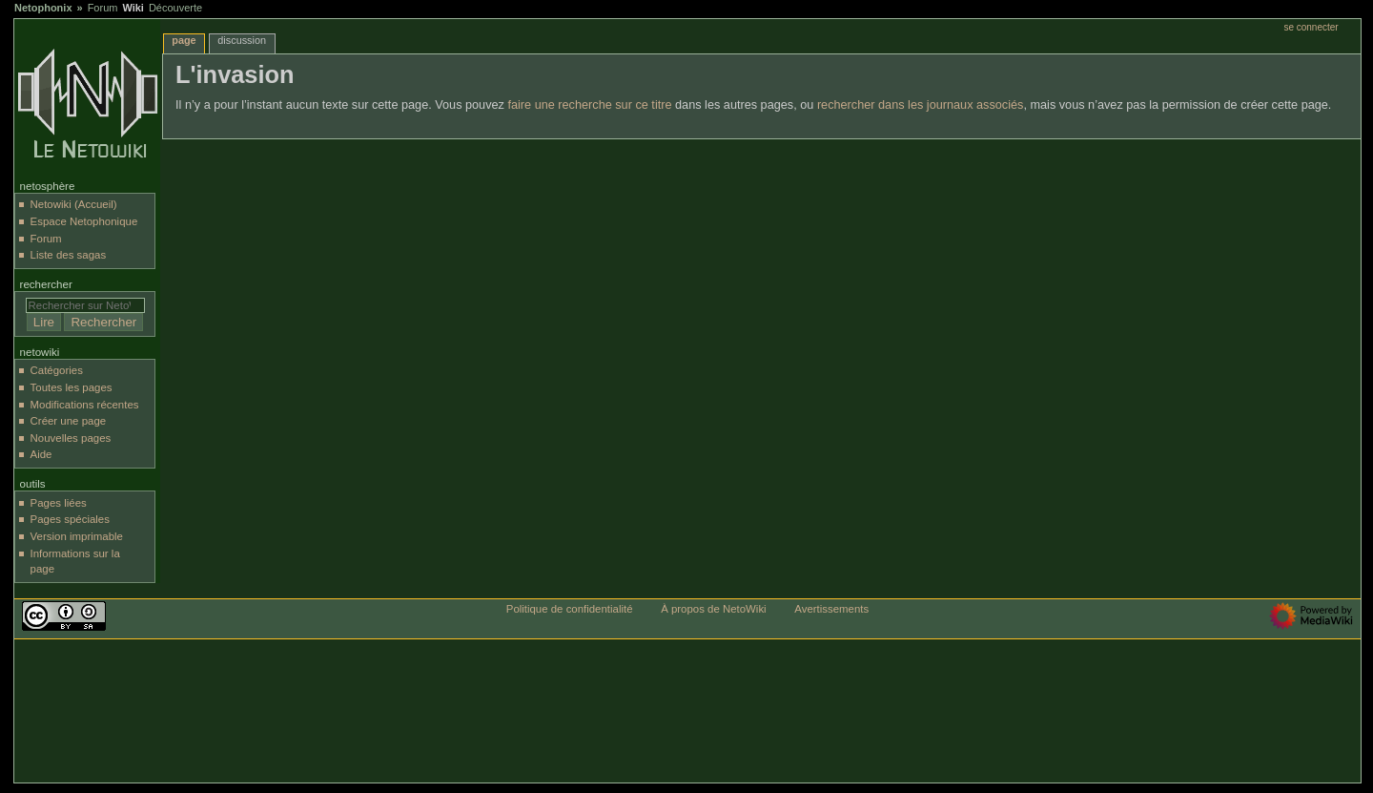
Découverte (175, 7)
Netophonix (43, 7)
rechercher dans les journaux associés (920, 105)
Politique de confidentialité (569, 609)
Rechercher (46, 284)
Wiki (133, 7)
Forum (103, 7)
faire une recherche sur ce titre (589, 105)
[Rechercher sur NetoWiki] (85, 305)
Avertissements (831, 609)
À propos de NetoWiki (713, 609)
